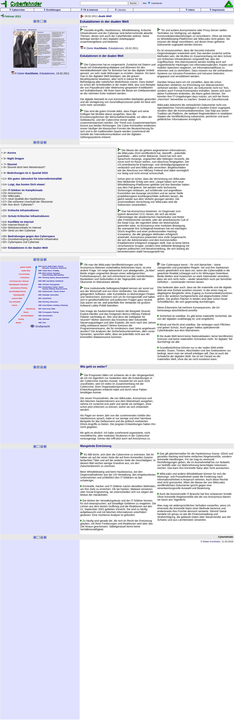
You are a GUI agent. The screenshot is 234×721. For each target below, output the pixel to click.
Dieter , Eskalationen (33, 73)
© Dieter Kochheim (210, 541)
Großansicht (39, 325)
